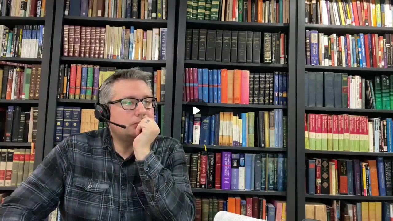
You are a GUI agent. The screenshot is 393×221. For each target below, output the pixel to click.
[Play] (196, 110)
